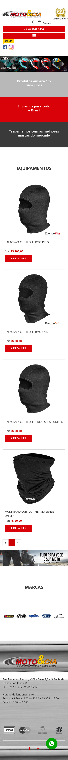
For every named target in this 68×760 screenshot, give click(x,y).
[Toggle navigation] (34, 36)
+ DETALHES (18, 258)
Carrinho (44, 23)
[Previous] (6, 542)
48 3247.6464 (34, 29)
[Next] (18, 542)
